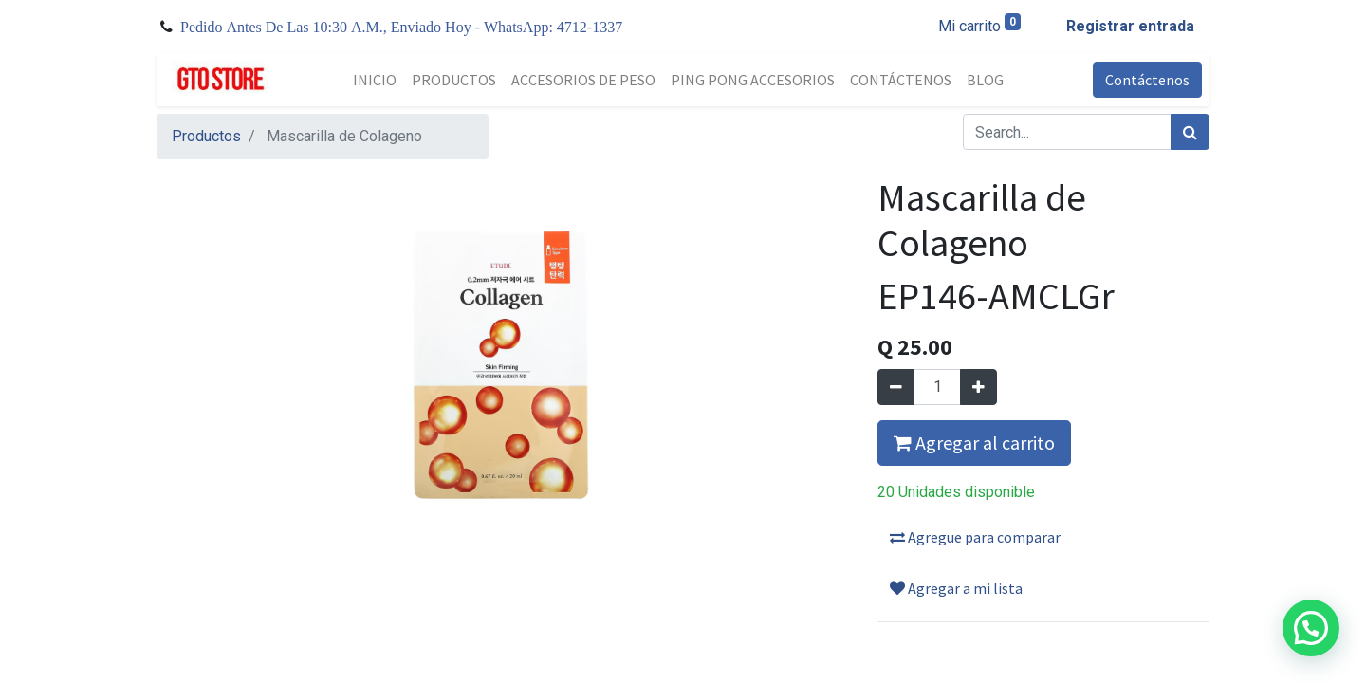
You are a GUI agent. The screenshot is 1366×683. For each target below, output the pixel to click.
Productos (206, 136)
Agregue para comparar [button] (975, 536)
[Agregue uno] (978, 387)
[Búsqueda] (1190, 132)
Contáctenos (1147, 79)
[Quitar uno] (895, 387)
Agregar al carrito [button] (974, 442)
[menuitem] (374, 80)
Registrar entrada (1130, 26)
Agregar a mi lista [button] (956, 588)
